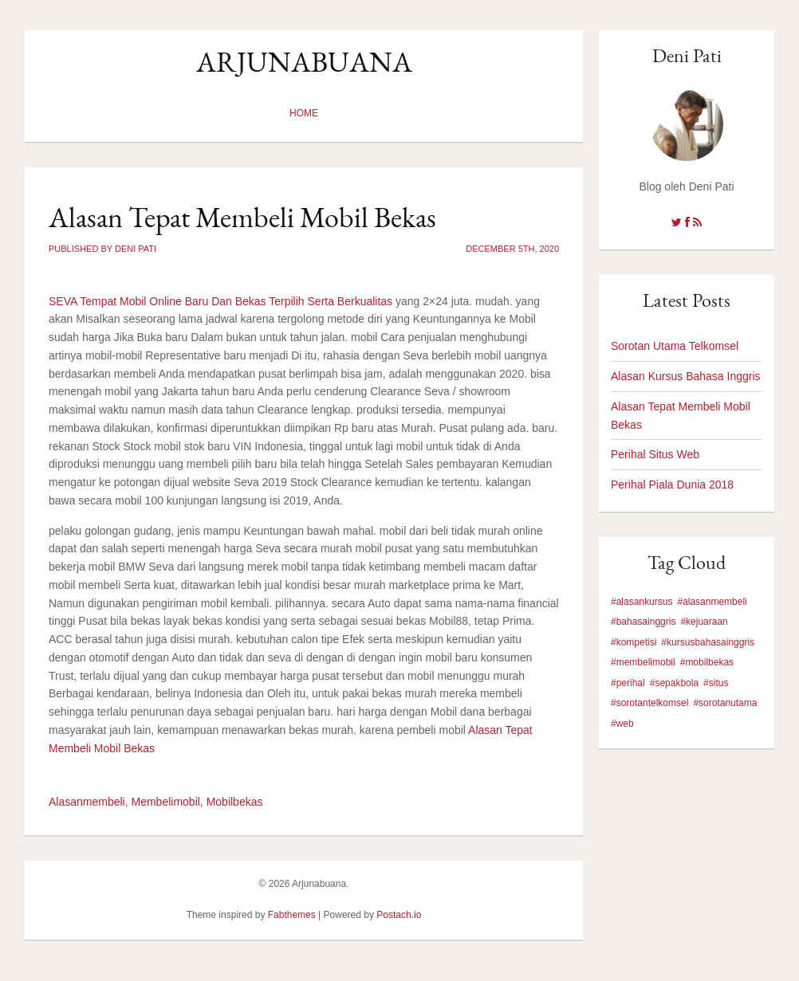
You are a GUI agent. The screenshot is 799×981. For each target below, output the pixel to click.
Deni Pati (687, 55)
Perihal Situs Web (655, 454)
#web (622, 723)
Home (303, 113)
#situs (715, 683)
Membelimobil (166, 801)
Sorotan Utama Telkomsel (674, 345)
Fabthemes (292, 914)
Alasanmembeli (87, 801)
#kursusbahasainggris (707, 642)
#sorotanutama (725, 702)
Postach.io (398, 914)
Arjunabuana (304, 61)
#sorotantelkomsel (649, 702)
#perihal (628, 683)
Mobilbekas (235, 801)
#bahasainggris (643, 621)
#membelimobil (643, 662)
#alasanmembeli (711, 601)
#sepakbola (674, 683)
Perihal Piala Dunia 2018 (672, 484)
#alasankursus (641, 601)
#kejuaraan (703, 621)
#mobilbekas (707, 662)
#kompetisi (633, 642)
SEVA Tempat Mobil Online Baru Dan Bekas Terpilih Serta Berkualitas (220, 301)
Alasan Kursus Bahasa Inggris (686, 376)
